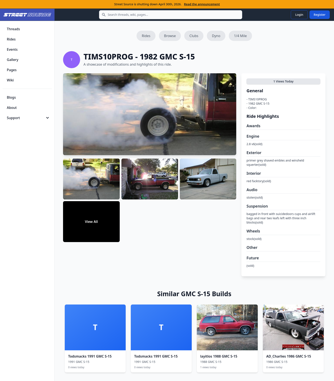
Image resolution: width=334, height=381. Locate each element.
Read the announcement (202, 4)
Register (319, 15)
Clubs (193, 35)
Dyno (216, 35)
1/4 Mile (240, 35)
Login (299, 15)
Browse (170, 35)
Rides (146, 35)
